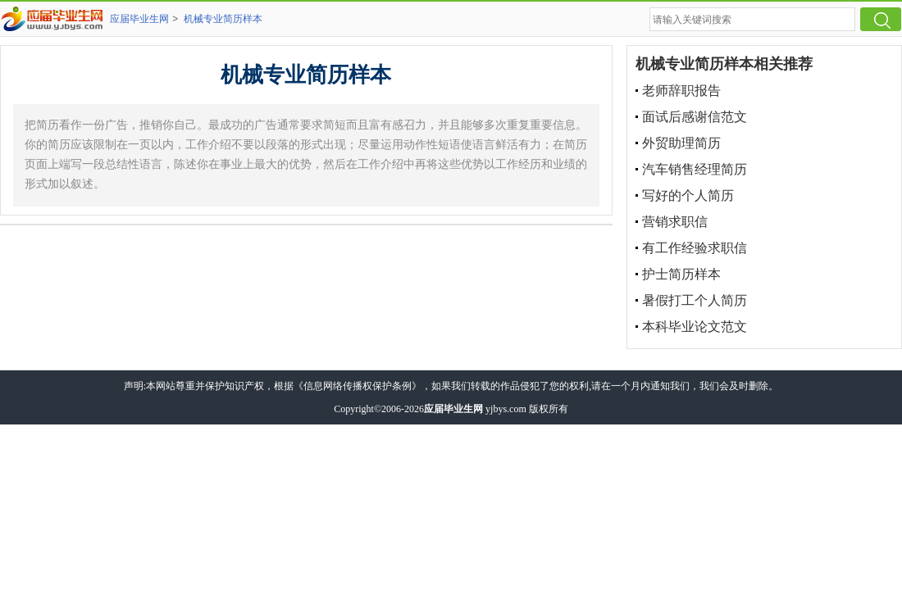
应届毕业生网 (139, 19)
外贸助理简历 (681, 143)
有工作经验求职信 (694, 248)
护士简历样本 (681, 274)
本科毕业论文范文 (694, 327)
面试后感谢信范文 (694, 117)
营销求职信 (675, 222)
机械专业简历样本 (223, 19)
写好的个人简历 (688, 195)
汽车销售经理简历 (694, 169)
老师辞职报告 (681, 91)
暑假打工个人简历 (694, 300)
